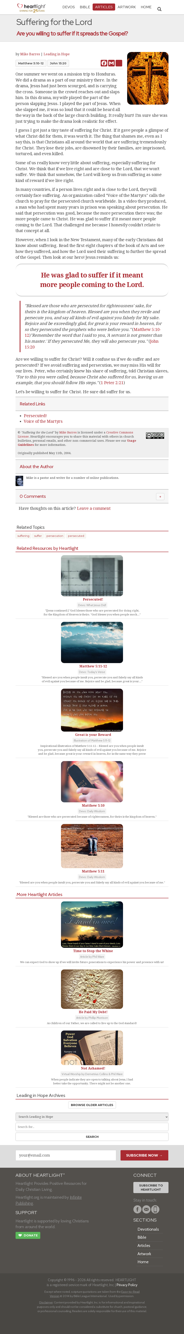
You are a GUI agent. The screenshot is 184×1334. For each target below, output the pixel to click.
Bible (85, 7)
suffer (38, 535)
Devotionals (148, 1229)
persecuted (76, 535)
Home (142, 1261)
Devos (68, 7)
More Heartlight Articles (39, 894)
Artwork (127, 7)
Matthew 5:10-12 (31, 63)
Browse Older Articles (92, 1105)
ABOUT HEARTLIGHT (40, 1175)
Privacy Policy (127, 1285)
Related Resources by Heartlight (47, 548)
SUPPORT (26, 1213)
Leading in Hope (57, 54)
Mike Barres (30, 54)
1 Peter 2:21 (112, 382)
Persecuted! (35, 415)
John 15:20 (58, 63)
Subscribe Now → (144, 1155)
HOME (146, 7)
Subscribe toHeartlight (151, 1187)
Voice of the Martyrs (43, 421)
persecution (55, 535)
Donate (28, 1236)
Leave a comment (94, 508)
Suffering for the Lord (37, 432)
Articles (104, 7)
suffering (23, 535)
